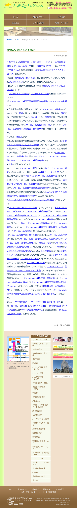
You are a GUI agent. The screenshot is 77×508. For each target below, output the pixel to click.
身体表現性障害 (38, 429)
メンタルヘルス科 (37, 306)
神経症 (35, 393)
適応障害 (36, 359)
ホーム (15, 17)
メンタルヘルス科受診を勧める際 (22, 235)
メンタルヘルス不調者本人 (20, 200)
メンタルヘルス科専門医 (36, 227)
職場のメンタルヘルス (25, 78)
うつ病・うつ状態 (39, 339)
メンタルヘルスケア (22, 66)
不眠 (21, 113)
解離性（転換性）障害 (40, 424)
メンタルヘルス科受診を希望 (38, 211)
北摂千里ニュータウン (41, 62)
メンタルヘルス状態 (28, 168)
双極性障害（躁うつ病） (40, 354)
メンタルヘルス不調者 (19, 93)
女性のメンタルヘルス (40, 442)
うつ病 (58, 247)
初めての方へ (38, 17)
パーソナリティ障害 (40, 419)
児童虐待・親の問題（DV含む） (40, 454)
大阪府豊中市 (23, 62)
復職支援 (41, 66)
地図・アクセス (61, 23)
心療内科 (23, 306)
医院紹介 (15, 23)
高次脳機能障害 (38, 468)
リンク (39, 492)
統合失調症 (37, 411)
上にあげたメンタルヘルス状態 (23, 207)
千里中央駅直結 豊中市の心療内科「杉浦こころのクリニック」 (23, 7)
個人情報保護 (51, 492)
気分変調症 (37, 349)
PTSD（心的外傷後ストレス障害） (40, 406)
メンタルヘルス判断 (22, 231)
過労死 (35, 480)
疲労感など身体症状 (36, 262)
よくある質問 (38, 23)
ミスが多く (34, 117)
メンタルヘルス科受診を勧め (32, 160)
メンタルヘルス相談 (30, 258)
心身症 (35, 472)
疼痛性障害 (37, 433)
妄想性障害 (37, 415)
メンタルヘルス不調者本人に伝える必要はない (40, 239)
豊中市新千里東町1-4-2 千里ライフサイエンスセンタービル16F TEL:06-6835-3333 (60, 7)
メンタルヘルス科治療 (43, 219)
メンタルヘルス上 (55, 266)
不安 (63, 113)
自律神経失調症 (38, 397)
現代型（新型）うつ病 (40, 344)
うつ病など (40, 156)
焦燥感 (19, 137)
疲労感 (48, 117)
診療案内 (61, 17)
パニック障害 (38, 373)
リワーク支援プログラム (32, 310)
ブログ (18, 40)
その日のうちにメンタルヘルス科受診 (40, 176)
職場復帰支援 (55, 306)
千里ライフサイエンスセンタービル (45, 302)
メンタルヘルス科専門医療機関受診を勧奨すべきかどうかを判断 (38, 101)
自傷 (10, 164)
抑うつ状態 (46, 251)
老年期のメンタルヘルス (40, 463)
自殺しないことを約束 (49, 172)
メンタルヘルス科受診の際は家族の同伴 (31, 188)
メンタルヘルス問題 (40, 93)
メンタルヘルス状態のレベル (38, 125)
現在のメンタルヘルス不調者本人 (36, 223)
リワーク (51, 66)
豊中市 (14, 306)
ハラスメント (38, 458)
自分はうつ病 (45, 243)
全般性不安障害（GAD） (38, 388)
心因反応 (36, 401)
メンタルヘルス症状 (51, 109)
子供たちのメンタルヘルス (40, 448)
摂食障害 (36, 437)
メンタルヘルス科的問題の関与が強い (40, 278)
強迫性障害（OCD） (41, 383)
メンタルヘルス (16, 82)
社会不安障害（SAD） (38, 378)
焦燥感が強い (23, 156)
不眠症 (35, 363)
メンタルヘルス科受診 (44, 200)
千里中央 (11, 62)
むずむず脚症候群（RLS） (39, 368)
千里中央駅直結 (20, 302)
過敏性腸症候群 (38, 476)
